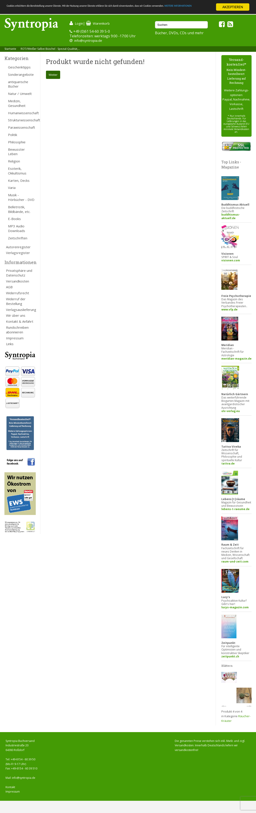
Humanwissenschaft (22, 113)
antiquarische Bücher (18, 84)
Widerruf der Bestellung (16, 301)
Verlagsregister (18, 252)
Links (10, 344)
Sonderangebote (21, 74)
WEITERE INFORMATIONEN (59, 11)
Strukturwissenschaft (22, 120)
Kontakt (10, 787)
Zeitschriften (17, 238)
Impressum (15, 338)
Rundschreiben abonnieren (17, 329)
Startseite (10, 49)
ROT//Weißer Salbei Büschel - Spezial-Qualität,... (50, 49)
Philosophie (17, 142)
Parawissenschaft (21, 127)
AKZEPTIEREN (232, 7)
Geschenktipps (19, 67)
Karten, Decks (19, 180)
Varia (12, 187)
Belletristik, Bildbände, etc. (19, 209)
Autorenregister (18, 247)
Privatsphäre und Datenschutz (19, 272)
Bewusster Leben (16, 151)
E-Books (14, 218)
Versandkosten (17, 281)
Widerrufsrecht (17, 293)
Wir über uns (15, 315)
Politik (12, 134)
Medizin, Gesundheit (17, 103)
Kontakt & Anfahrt (19, 321)
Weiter (53, 75)
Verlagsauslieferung (21, 309)
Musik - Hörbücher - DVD (21, 197)
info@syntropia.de (88, 40)
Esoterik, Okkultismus (17, 170)
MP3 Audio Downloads (16, 228)
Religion (14, 161)
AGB (9, 287)
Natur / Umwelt (20, 93)
